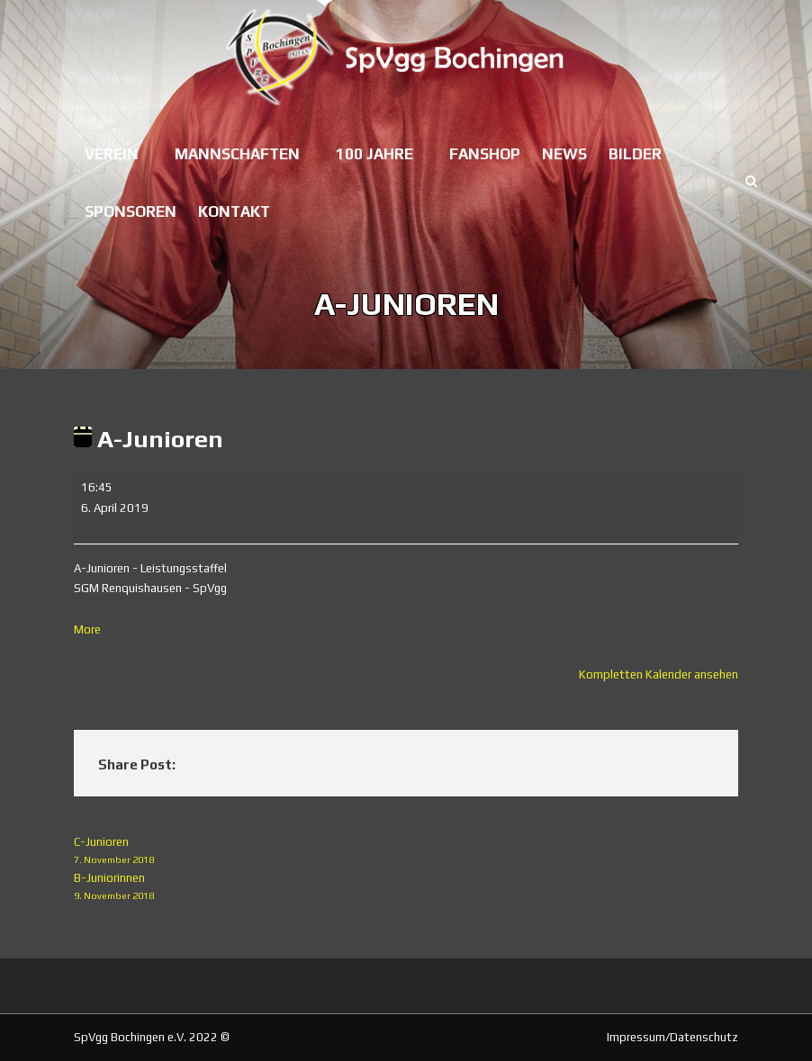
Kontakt (234, 211)
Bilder (635, 154)
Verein (112, 154)
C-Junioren (406, 851)
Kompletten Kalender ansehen (658, 674)
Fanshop (484, 154)
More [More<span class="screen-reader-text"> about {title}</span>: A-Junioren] (87, 629)
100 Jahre (374, 154)
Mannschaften (237, 154)
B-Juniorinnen (406, 887)
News (564, 154)
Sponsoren (130, 211)
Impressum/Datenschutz (672, 1037)
